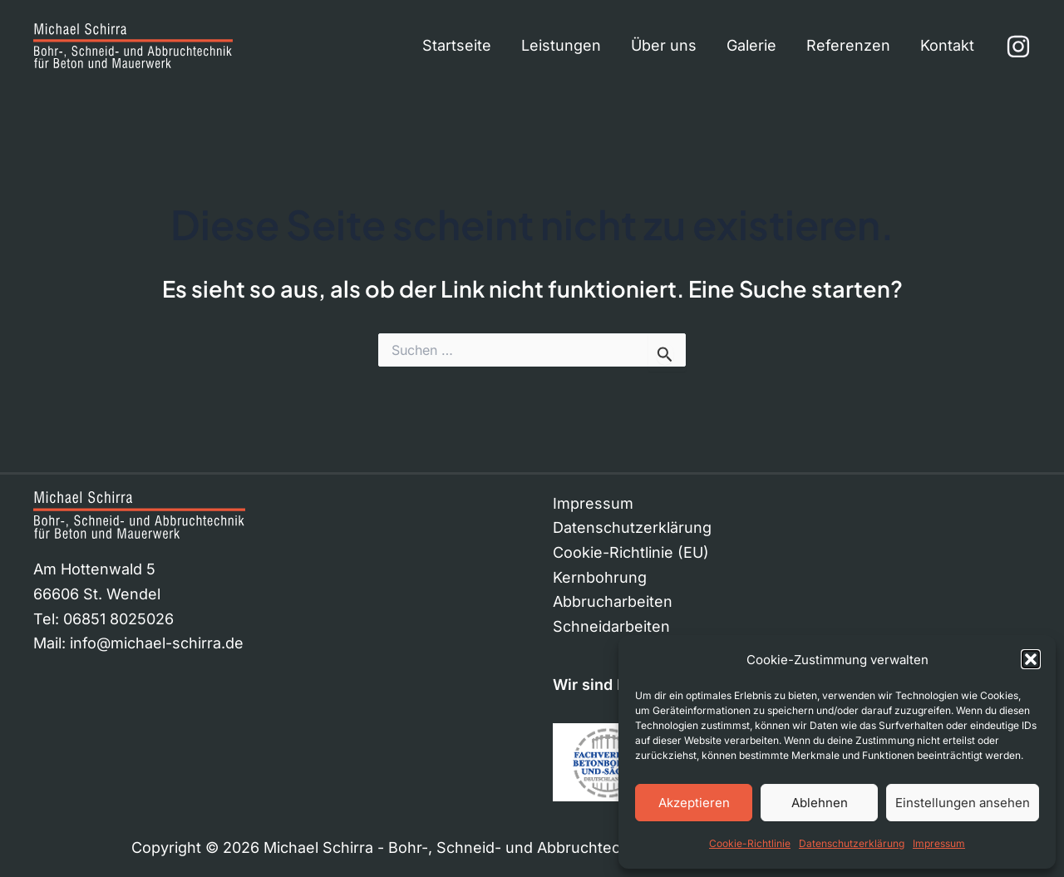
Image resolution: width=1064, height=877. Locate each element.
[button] (1030, 659)
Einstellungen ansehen (962, 802)
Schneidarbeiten (611, 626)
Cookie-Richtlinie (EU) (631, 552)
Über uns (664, 45)
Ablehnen (819, 802)
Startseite (456, 45)
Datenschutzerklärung (851, 843)
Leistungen (561, 45)
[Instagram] (1018, 46)
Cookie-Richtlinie (750, 843)
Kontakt (947, 45)
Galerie (751, 45)
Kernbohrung (600, 577)
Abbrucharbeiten (612, 601)
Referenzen (848, 45)
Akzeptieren (694, 802)
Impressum (939, 843)
